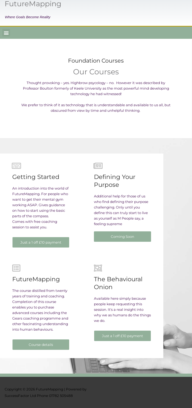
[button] (6, 32)
